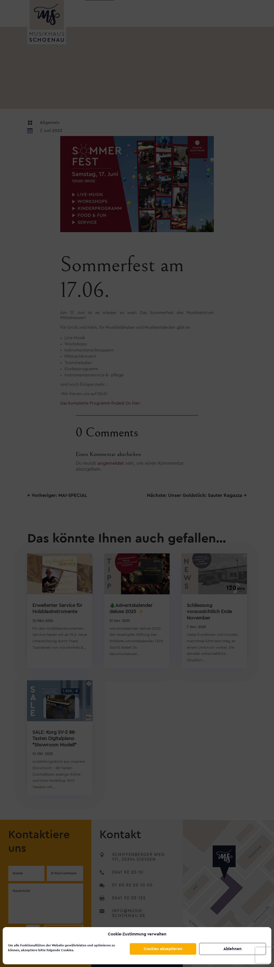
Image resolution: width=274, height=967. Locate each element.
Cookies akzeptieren (163, 949)
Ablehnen (232, 949)
